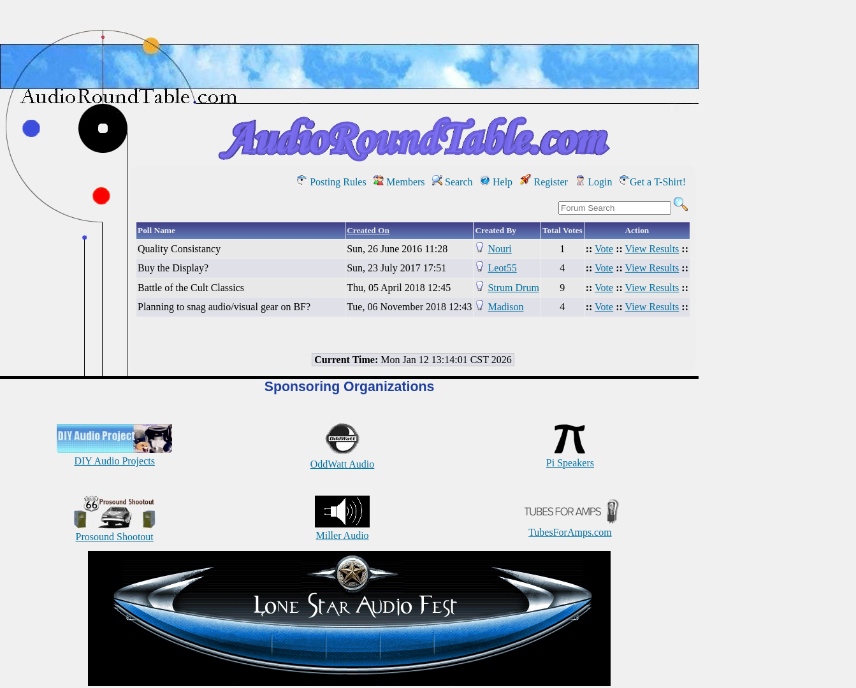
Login (593, 181)
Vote (604, 248)
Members (399, 181)
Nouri (499, 248)
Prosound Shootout (114, 531)
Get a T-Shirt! (653, 181)
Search (452, 181)
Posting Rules (331, 181)
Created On (368, 230)
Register (544, 181)
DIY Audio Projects (114, 455)
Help (496, 181)
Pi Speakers (570, 457)
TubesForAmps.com (570, 526)
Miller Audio (342, 530)
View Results (652, 248)
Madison (505, 306)
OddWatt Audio (342, 458)
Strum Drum (513, 287)
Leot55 (502, 267)
